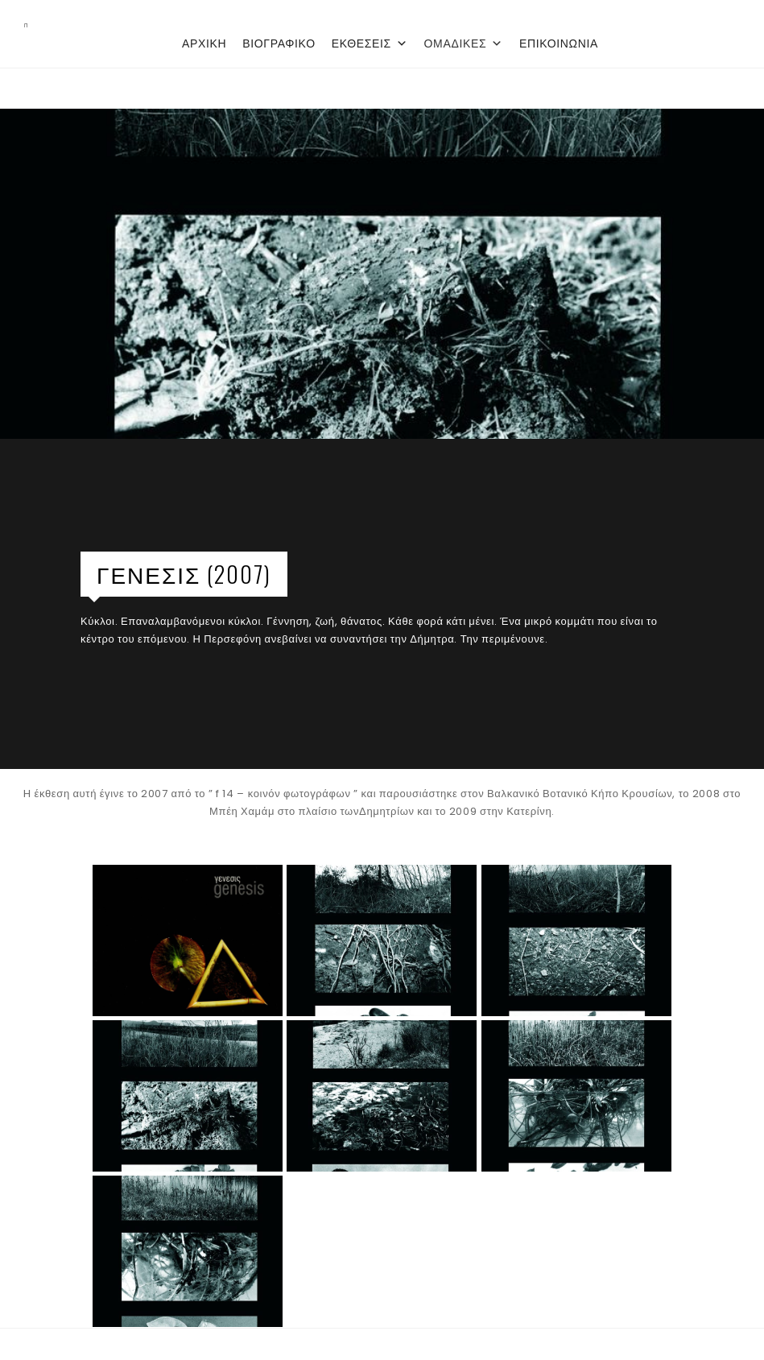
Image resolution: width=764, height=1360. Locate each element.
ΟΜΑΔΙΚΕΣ (463, 43)
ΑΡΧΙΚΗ (204, 43)
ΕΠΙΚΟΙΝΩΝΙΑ (558, 43)
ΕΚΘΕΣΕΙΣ (370, 43)
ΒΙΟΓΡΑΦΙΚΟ (278, 43)
